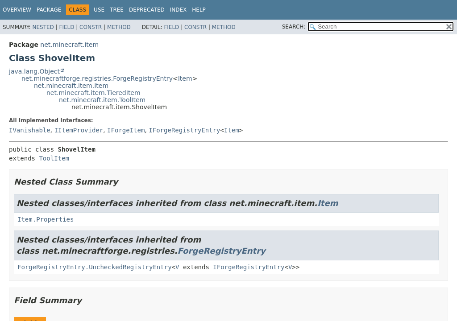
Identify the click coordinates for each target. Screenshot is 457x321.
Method (119, 27)
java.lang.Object (34, 71)
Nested (43, 27)
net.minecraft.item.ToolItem (102, 99)
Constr (90, 27)
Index (178, 10)
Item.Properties (45, 219)
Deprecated (147, 10)
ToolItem (54, 158)
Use (99, 10)
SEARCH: (294, 27)
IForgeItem (126, 130)
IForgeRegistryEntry (184, 130)
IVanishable (29, 130)
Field (66, 27)
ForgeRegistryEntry (222, 250)
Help (199, 10)
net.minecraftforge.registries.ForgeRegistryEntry (97, 78)
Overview (17, 10)
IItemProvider (79, 130)
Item (185, 78)
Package (49, 10)
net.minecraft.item (69, 44)
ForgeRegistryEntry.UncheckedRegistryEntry (94, 267)
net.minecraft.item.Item (71, 85)
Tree (117, 10)
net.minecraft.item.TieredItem (93, 92)
